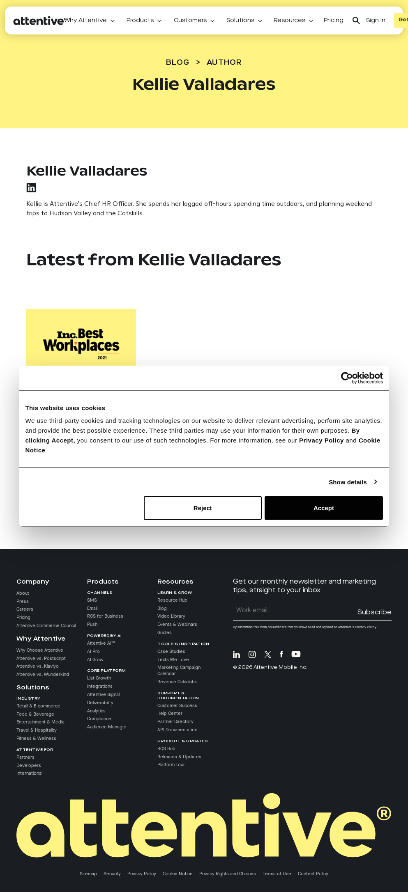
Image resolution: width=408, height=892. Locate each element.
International (29, 773)
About (22, 593)
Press (22, 601)
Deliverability (100, 702)
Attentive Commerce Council (46, 625)
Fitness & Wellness (36, 738)
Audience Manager (107, 727)
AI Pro (93, 651)
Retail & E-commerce (38, 706)
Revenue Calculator (177, 682)
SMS (92, 600)
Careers (24, 609)
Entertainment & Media (40, 722)
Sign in (375, 20)
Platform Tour (171, 765)
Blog (177, 62)
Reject (203, 507)
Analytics (96, 711)
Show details (348, 481)
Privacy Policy (321, 440)
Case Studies (171, 651)
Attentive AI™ (101, 643)
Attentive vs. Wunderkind (42, 675)
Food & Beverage (35, 714)
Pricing (333, 20)
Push (92, 625)
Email (92, 608)
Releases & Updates (179, 757)
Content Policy (313, 873)
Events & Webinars (177, 625)
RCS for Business (105, 616)
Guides (164, 632)
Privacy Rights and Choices (227, 873)
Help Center (169, 714)
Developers (28, 765)
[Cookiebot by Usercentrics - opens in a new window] (347, 378)
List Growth (99, 678)
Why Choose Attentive (39, 650)
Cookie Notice (178, 873)
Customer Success (177, 705)
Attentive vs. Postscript (41, 658)
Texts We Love (173, 659)
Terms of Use (277, 873)
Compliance (99, 719)
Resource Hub (172, 600)
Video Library (171, 616)
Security (112, 873)
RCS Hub (166, 748)
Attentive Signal (103, 694)
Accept (323, 507)
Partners (25, 757)
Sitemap (88, 873)
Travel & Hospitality (36, 730)
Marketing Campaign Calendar (179, 671)
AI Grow (95, 659)
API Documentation (177, 730)
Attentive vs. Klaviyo (37, 666)
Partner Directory (175, 722)
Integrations (100, 686)
